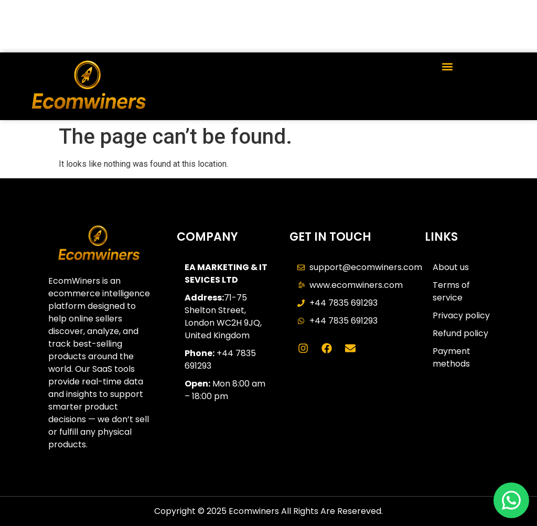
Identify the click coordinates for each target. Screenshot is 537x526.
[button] (447, 66)
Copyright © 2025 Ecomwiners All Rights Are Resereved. (268, 511)
